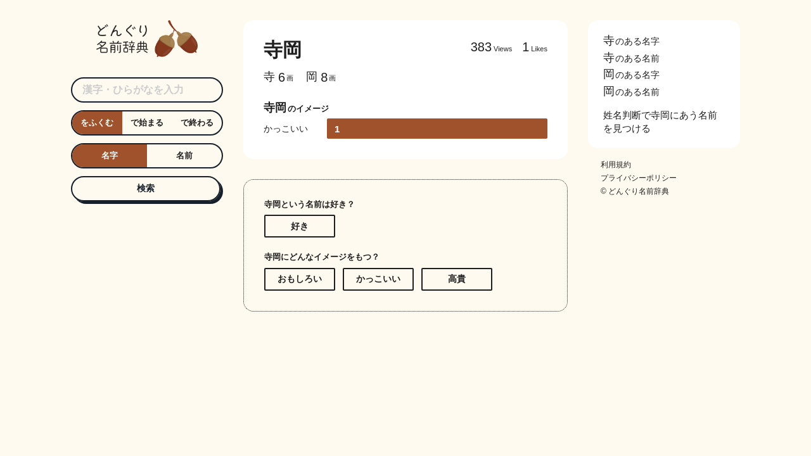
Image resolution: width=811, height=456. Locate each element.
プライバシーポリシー (639, 178)
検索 (146, 188)
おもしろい (300, 279)
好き (300, 226)
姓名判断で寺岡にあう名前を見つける (660, 121)
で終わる (197, 122)
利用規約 (616, 165)
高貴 (457, 279)
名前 (184, 155)
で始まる (147, 122)
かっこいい (378, 279)
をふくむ (96, 122)
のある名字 (631, 41)
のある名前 (631, 57)
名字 (109, 155)
